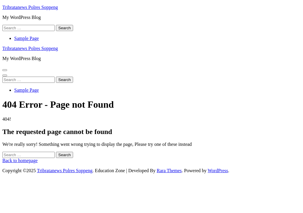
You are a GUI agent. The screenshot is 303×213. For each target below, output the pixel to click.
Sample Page (26, 38)
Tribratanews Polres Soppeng (30, 7)
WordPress (218, 170)
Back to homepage (20, 160)
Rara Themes (169, 170)
